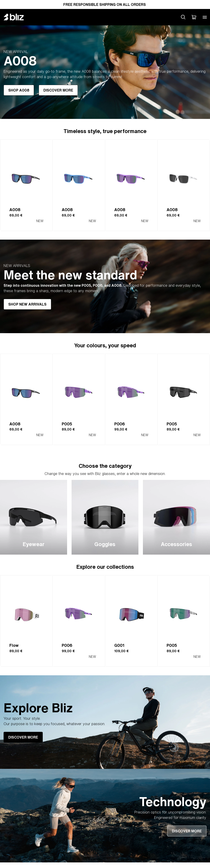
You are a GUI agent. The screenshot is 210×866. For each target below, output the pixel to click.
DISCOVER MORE (58, 90)
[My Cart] (194, 17)
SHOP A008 (18, 90)
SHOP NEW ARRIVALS (27, 304)
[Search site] (183, 17)
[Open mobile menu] (204, 17)
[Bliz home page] (17, 17)
